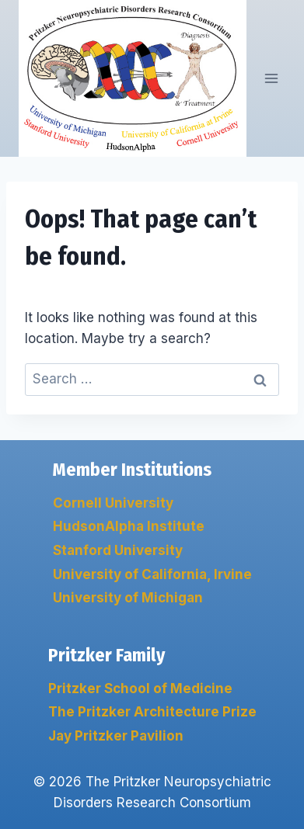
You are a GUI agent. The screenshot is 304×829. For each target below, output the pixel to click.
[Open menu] (271, 78)
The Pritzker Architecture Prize (152, 712)
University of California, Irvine (152, 574)
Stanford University (118, 550)
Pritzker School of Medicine (140, 688)
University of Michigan (128, 597)
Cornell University (113, 503)
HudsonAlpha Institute (128, 526)
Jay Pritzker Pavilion (115, 736)
